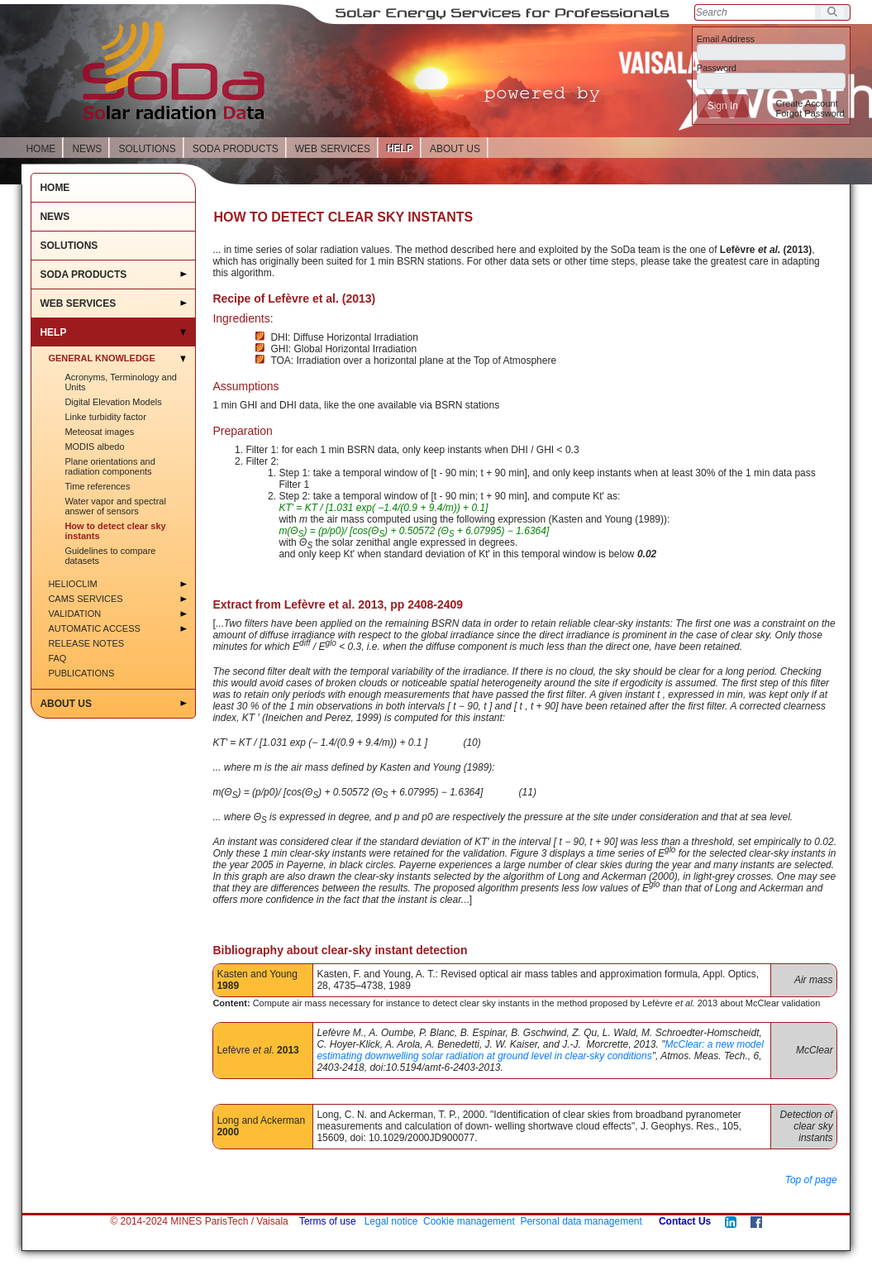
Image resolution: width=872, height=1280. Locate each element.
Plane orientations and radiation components (109, 466)
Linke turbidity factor (104, 417)
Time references (97, 486)
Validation (74, 614)
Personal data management (580, 1221)
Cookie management (469, 1221)
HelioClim (72, 584)
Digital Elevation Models (112, 402)
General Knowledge (101, 358)
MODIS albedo (94, 446)
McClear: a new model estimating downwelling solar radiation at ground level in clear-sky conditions (540, 1050)
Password (716, 68)
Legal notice (391, 1221)
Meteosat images (99, 432)
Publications (81, 673)
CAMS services (85, 599)
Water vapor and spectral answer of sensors (114, 506)
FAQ (57, 658)
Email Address (726, 39)
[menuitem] (806, 103)
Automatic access (94, 628)
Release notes (86, 643)
